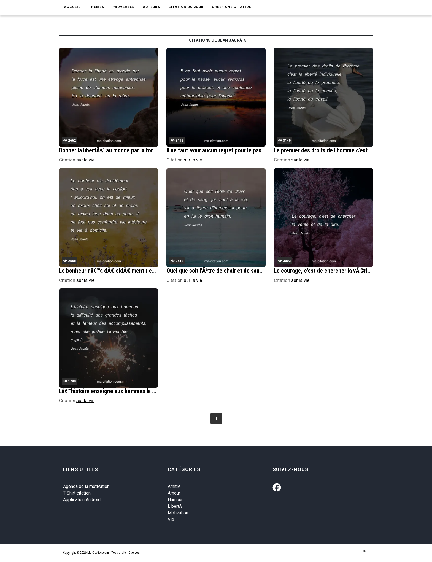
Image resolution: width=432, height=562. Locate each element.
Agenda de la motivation (86, 486)
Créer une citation (232, 7)
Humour (175, 499)
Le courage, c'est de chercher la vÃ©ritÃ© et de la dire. (342, 270)
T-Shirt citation (77, 493)
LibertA (175, 506)
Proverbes (123, 7)
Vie (171, 519)
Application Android (82, 499)
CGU (365, 551)
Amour (174, 493)
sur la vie (85, 160)
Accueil (72, 7)
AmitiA (174, 486)
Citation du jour (186, 7)
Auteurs (151, 7)
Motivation (178, 512)
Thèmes (96, 7)
